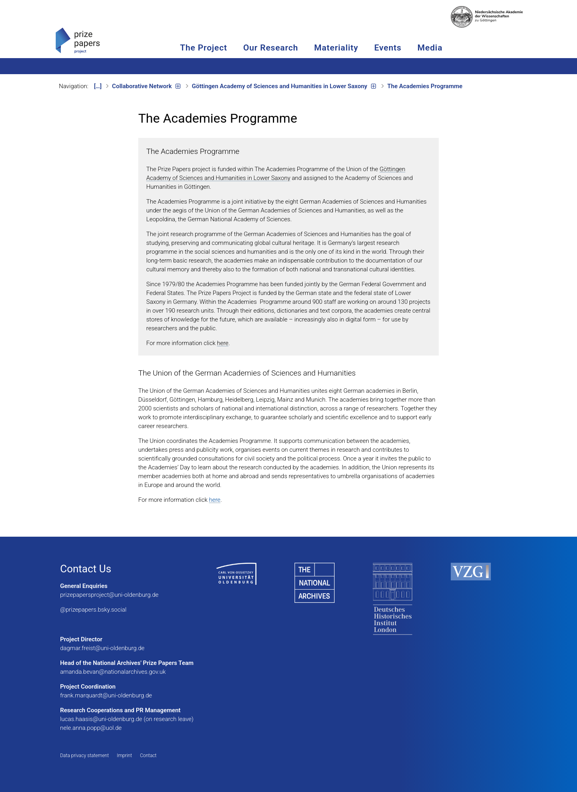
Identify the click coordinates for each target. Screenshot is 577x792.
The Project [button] (230, 48)
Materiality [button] (363, 48)
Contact (148, 755)
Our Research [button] (297, 48)
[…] (98, 86)
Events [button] (415, 48)
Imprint (124, 755)
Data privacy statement (84, 755)
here (222, 343)
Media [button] (457, 48)
